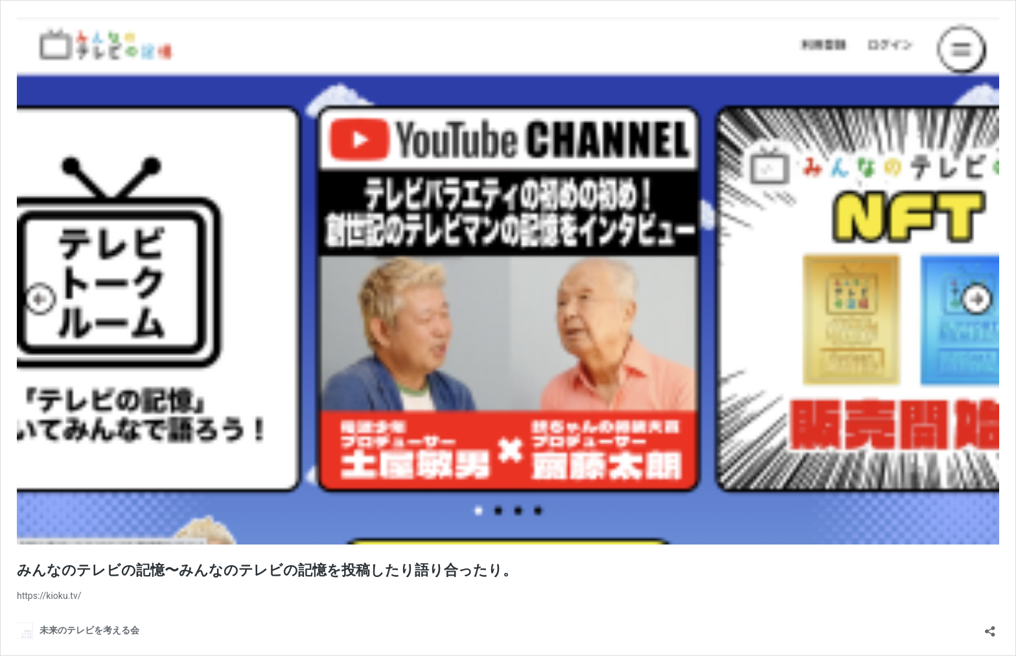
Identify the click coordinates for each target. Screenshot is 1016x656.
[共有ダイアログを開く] (990, 627)
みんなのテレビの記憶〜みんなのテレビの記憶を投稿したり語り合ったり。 (267, 570)
